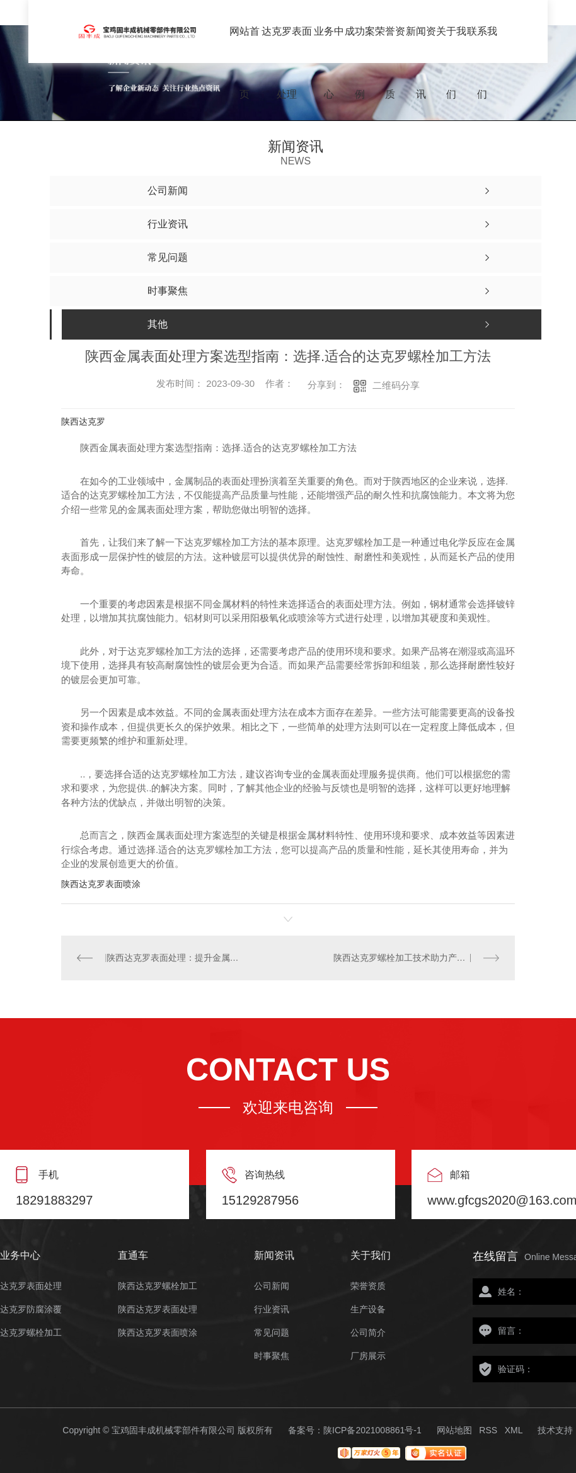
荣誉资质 (390, 44)
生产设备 (368, 1309)
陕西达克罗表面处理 (157, 1309)
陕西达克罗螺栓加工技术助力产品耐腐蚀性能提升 (416, 958)
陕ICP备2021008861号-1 (372, 1430)
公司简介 (368, 1333)
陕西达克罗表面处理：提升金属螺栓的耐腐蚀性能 (175, 958)
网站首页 (244, 44)
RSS (488, 1430)
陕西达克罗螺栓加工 (157, 1286)
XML (514, 1430)
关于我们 (451, 44)
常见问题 (271, 1333)
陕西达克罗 (83, 421)
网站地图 (454, 1430)
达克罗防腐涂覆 (31, 1309)
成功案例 (360, 44)
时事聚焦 (271, 1356)
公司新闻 (271, 1286)
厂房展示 (368, 1356)
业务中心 (329, 44)
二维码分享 (396, 385)
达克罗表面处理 (287, 44)
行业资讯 (271, 1309)
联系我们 (482, 44)
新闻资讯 (421, 44)
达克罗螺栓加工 (31, 1333)
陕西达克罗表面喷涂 (101, 884)
